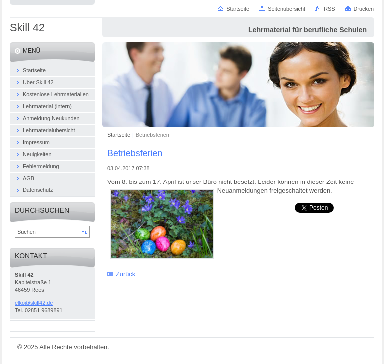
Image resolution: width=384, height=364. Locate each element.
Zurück (125, 274)
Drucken (364, 9)
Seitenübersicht (286, 9)
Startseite (118, 135)
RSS (329, 9)
